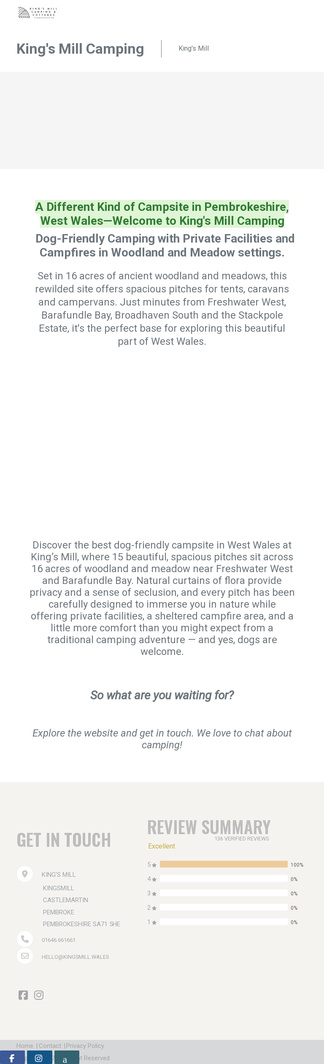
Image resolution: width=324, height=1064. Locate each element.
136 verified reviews (244, 838)
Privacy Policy (98, 1046)
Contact (56, 1046)
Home (24, 1046)
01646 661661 (61, 940)
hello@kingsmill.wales (80, 956)
